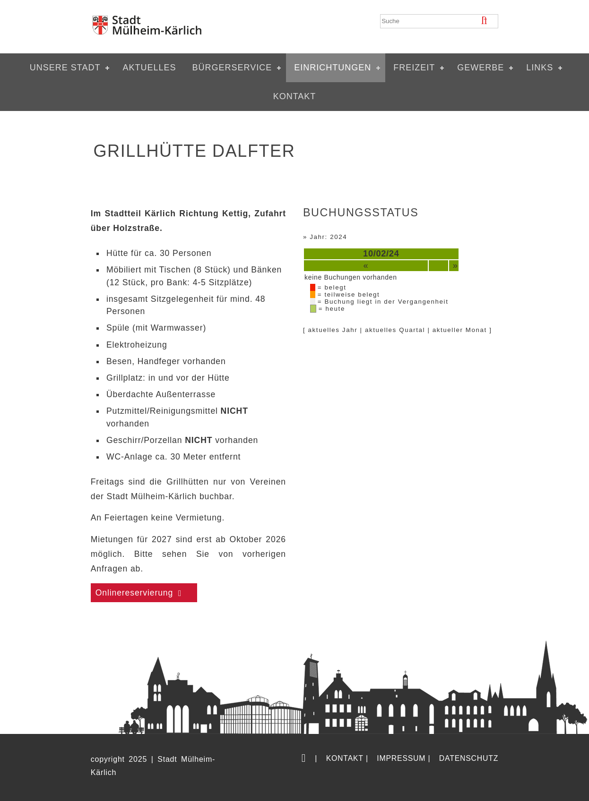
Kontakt (294, 96)
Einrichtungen (332, 67)
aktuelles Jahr (333, 329)
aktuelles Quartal (395, 329)
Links (539, 67)
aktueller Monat (460, 329)
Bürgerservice (232, 67)
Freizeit (414, 67)
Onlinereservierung (134, 592)
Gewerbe (480, 67)
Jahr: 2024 (328, 236)
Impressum (401, 758)
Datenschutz (468, 758)
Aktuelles (149, 67)
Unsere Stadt (65, 67)
